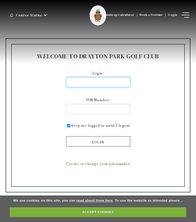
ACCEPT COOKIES (98, 212)
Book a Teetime (151, 15)
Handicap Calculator (118, 15)
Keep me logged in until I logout (98, 125)
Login (172, 15)
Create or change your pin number (98, 164)
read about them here (95, 200)
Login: (98, 73)
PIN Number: (98, 100)
